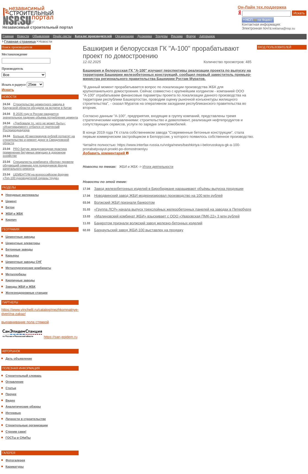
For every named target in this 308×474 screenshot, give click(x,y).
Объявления (41, 36)
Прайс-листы (62, 36)
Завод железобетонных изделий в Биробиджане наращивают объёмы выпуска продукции (168, 189)
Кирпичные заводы (20, 280)
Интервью (13, 412)
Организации (124, 36)
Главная (8, 36)
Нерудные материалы (22, 194)
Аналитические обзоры (23, 406)
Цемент (11, 201)
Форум (191, 36)
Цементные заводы (20, 236)
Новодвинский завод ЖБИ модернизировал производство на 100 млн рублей (158, 195)
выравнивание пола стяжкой (25, 322)
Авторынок (207, 36)
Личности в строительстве (26, 419)
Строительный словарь (24, 375)
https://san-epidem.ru (60, 337)
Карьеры (12, 255)
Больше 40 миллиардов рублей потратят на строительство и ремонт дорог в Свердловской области (39, 139)
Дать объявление (19, 358)
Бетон (10, 207)
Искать (299, 13)
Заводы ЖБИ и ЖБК (21, 286)
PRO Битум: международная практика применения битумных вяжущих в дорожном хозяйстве (35, 152)
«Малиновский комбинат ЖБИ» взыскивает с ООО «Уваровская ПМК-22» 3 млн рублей (166, 216)
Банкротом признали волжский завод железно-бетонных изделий (148, 223)
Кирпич (11, 219)
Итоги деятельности (158, 167)
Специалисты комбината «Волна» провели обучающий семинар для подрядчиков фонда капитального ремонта (38, 165)
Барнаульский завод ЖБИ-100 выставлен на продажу (138, 230)
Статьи (11, 388)
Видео (10, 400)
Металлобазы (16, 274)
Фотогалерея (15, 460)
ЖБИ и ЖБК (14, 213)
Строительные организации (27, 425)
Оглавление (14, 381)
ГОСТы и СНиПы (18, 437)
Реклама (177, 36)
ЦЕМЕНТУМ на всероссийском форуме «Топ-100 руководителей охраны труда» (36, 176)
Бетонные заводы (19, 249)
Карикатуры (15, 466)
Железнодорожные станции (26, 292)
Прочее (11, 394)
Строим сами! (16, 431)
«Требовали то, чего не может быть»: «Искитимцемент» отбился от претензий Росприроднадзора (34, 127)
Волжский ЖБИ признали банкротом (124, 202)
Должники (144, 36)
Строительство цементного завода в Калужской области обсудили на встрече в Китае (37, 106)
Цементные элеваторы (23, 243)
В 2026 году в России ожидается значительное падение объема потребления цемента (40, 115)
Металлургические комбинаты (28, 268)
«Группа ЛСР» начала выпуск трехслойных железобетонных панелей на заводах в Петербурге (172, 209)
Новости (23, 36)
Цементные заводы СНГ (24, 261)
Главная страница (20, 41)
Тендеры (162, 36)
